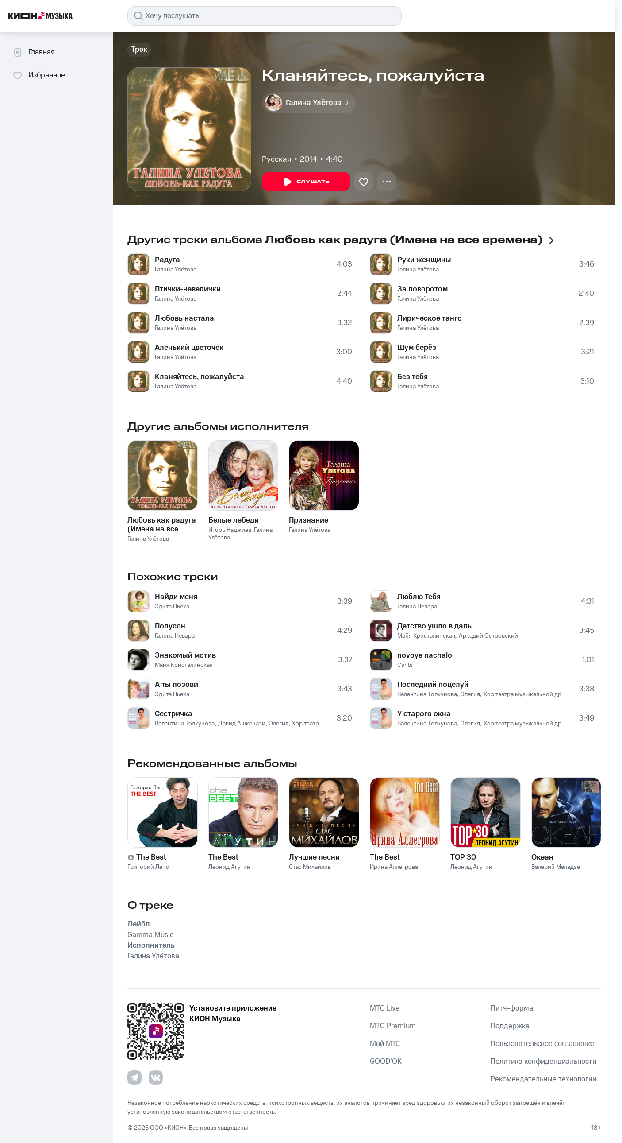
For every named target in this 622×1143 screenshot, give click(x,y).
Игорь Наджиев (229, 530)
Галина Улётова (175, 269)
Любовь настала (184, 318)
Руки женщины (424, 260)
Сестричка (173, 714)
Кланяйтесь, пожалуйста (199, 377)
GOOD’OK (386, 1061)
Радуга (167, 260)
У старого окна (424, 714)
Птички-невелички (188, 289)
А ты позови (176, 684)
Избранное (38, 75)
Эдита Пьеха (172, 606)
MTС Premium (393, 1026)
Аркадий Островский (488, 636)
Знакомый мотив (185, 655)
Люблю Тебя (419, 597)
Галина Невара (175, 636)
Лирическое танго (429, 318)
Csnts (405, 665)
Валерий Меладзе (555, 867)
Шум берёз (416, 347)
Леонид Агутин (229, 867)
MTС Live (384, 1008)
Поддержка (510, 1026)
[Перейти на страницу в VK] (156, 1077)
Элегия (278, 723)
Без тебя (412, 377)
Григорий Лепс (148, 867)
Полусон (170, 626)
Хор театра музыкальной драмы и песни (540, 694)
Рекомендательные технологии (543, 1079)
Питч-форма (512, 1008)
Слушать (306, 182)
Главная (33, 52)
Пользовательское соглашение (543, 1043)
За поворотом (422, 289)
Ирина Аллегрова (394, 867)
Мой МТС (385, 1043)
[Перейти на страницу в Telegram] (134, 1077)
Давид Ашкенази (241, 723)
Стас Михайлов (310, 867)
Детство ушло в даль (434, 626)
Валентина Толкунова (185, 723)
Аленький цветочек (189, 347)
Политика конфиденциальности (543, 1061)
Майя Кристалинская (184, 665)
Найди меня (176, 597)
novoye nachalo (424, 655)
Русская (276, 159)
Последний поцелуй (432, 684)
